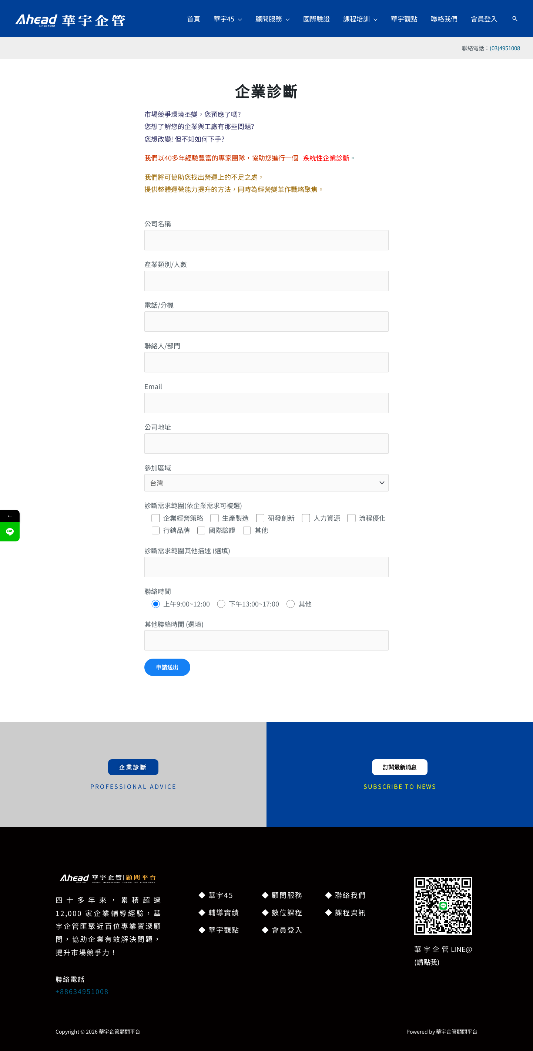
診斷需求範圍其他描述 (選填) (266, 561)
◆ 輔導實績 (218, 912)
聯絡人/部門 (266, 356)
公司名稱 (266, 234)
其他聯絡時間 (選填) (266, 634)
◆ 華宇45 (216, 895)
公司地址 (266, 437)
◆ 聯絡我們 (345, 895)
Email (266, 397)
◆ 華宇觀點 (218, 930)
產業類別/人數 (266, 275)
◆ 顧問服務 (282, 895)
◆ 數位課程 (282, 912)
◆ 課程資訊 (345, 912)
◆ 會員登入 (282, 930)
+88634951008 (82, 991)
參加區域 (266, 477)
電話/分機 (266, 315)
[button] (228, 18)
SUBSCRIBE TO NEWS (399, 786)
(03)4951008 (505, 48)
